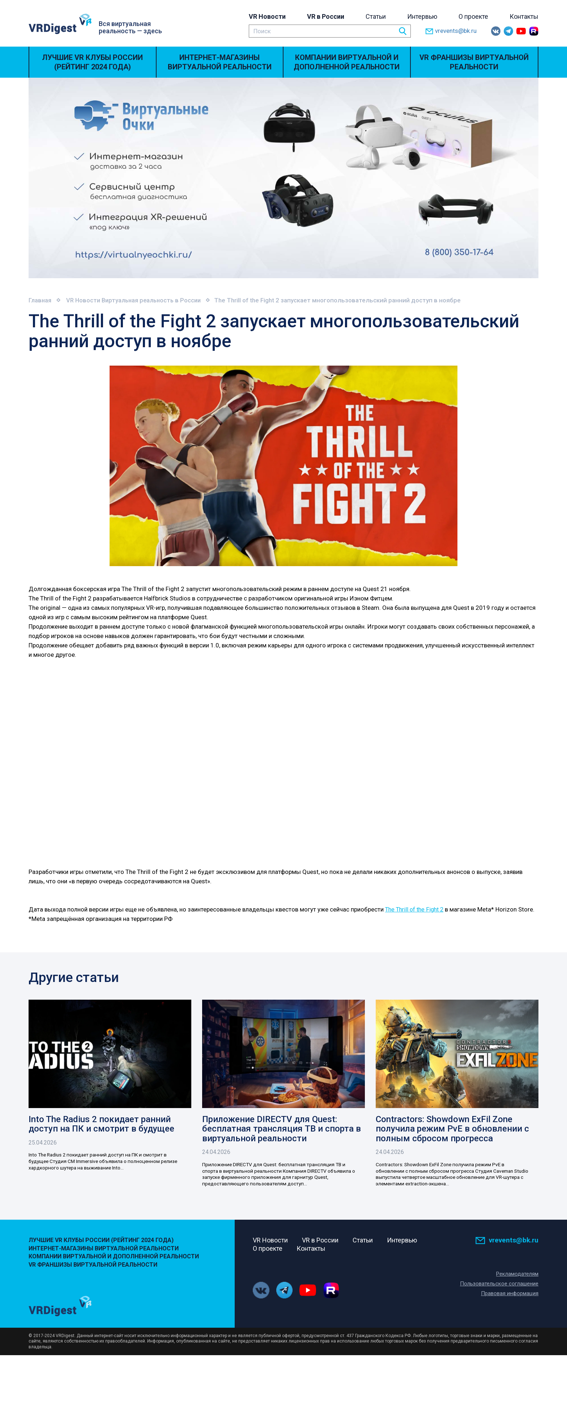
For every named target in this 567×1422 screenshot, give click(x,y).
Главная (40, 300)
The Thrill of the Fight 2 (416, 909)
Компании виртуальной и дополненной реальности (347, 62)
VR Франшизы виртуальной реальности (474, 62)
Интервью (422, 16)
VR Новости (267, 16)
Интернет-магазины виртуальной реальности (220, 62)
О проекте (473, 16)
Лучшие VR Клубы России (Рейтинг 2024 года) (92, 62)
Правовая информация (509, 1317)
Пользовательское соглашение (499, 1307)
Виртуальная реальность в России (156, 300)
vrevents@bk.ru (451, 31)
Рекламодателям (517, 1297)
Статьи (376, 16)
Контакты (524, 16)
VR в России (325, 16)
